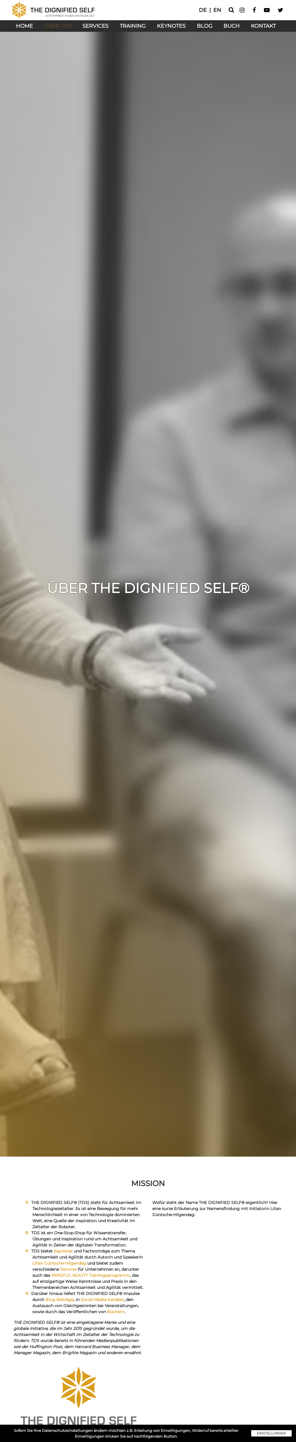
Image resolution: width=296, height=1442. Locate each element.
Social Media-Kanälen (102, 1299)
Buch (231, 26)
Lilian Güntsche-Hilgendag (59, 1263)
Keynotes (171, 26)
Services (95, 26)
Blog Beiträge (59, 1299)
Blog (204, 26)
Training (133, 26)
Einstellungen (271, 1433)
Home (24, 26)
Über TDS (57, 26)
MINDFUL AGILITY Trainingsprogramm (90, 1275)
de (203, 10)
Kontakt (263, 26)
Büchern (115, 1311)
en (217, 10)
